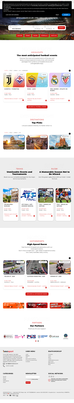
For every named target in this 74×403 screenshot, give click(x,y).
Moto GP (54, 35)
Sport (49, 360)
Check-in (37, 26)
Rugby (36, 35)
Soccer (19, 35)
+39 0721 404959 (9, 369)
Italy (10, 71)
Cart (27, 360)
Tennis (28, 35)
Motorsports (6, 384)
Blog (49, 368)
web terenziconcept (14, 397)
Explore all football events (37, 107)
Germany (25, 71)
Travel (49, 362)
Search (61, 27)
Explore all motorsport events (37, 297)
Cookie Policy (33, 363)
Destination (15, 26)
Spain (15, 71)
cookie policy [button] (8, 7)
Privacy (27, 363)
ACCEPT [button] (66, 14)
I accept (32, 382)
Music (49, 359)
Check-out (49, 26)
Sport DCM (50, 365)
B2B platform (51, 366)
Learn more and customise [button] (12, 14)
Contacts (28, 365)
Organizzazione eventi (53, 363)
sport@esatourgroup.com (12, 367)
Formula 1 (44, 35)
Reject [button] (57, 14)
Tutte (6, 71)
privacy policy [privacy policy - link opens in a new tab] (54, 4)
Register (28, 359)
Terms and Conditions (31, 362)
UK (20, 71)
